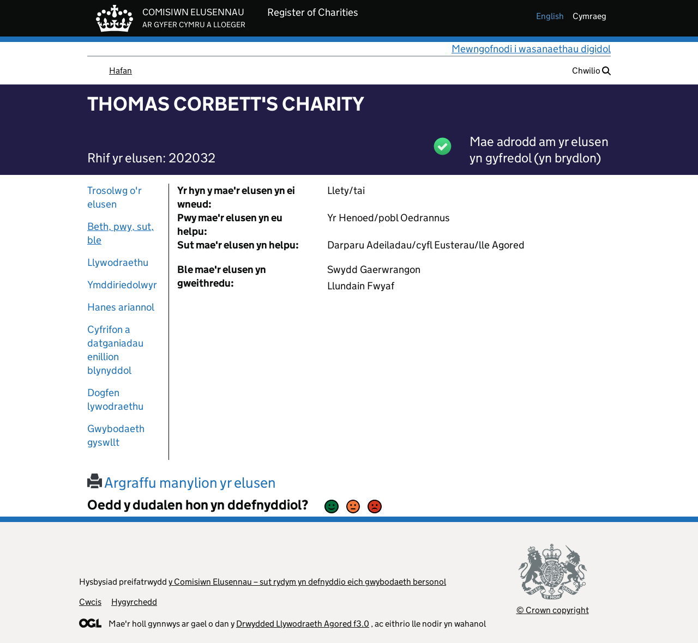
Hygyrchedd (134, 602)
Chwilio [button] (591, 70)
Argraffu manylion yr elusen (181, 483)
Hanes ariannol (120, 307)
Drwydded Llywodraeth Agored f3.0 (302, 623)
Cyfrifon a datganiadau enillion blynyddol (115, 350)
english (550, 16)
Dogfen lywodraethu (115, 399)
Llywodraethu (117, 262)
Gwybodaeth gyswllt (116, 435)
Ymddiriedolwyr (122, 284)
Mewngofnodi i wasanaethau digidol (531, 49)
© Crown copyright (552, 610)
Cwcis (90, 602)
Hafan (120, 70)
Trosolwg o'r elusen (114, 197)
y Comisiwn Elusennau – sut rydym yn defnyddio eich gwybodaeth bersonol (307, 582)
